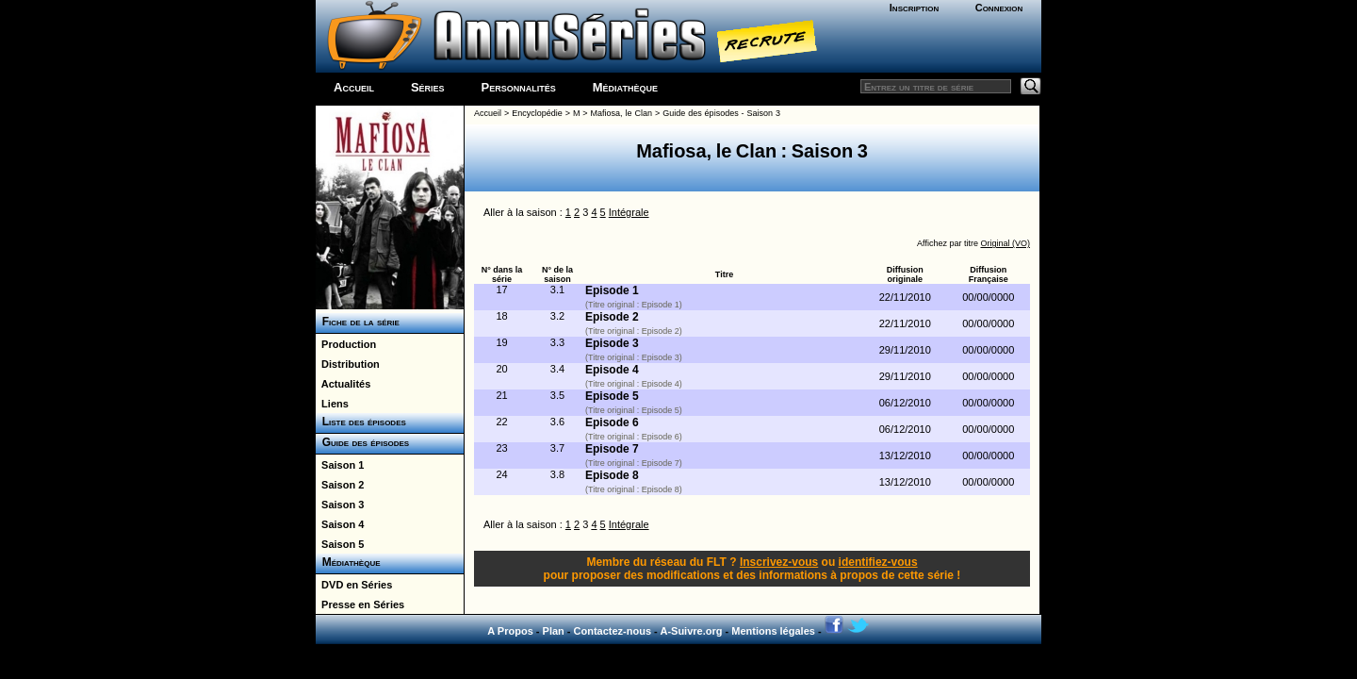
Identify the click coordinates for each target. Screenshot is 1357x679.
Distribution (348, 364)
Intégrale (629, 212)
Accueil (354, 87)
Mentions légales (773, 631)
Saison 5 (340, 544)
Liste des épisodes (361, 421)
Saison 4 (340, 524)
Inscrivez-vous (779, 562)
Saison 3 (340, 504)
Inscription (914, 7)
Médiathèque (625, 87)
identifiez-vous (878, 562)
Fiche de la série (358, 321)
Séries (428, 87)
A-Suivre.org (691, 631)
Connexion (999, 7)
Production (346, 344)
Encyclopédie (537, 113)
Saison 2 (340, 484)
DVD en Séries (354, 584)
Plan (553, 631)
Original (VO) (1005, 243)
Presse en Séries (360, 604)
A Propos (510, 631)
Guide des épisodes (362, 442)
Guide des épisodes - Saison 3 (721, 113)
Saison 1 (340, 465)
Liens (332, 403)
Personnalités (519, 87)
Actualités (343, 383)
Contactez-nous (613, 631)
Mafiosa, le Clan (621, 113)
